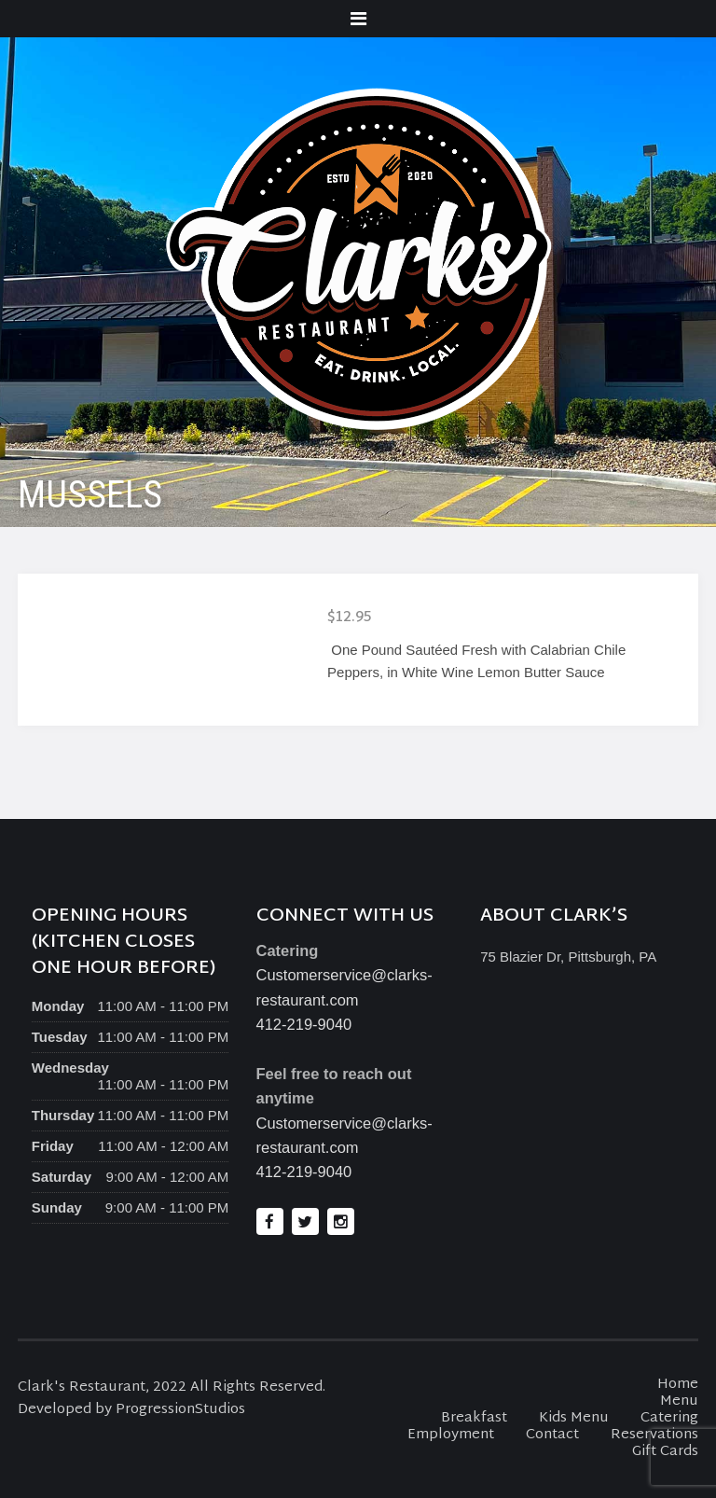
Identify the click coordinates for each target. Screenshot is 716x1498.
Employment (450, 1435)
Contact (552, 1435)
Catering (669, 1418)
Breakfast (474, 1418)
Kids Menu (574, 1418)
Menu (679, 1401)
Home (677, 1384)
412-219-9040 (304, 1024)
